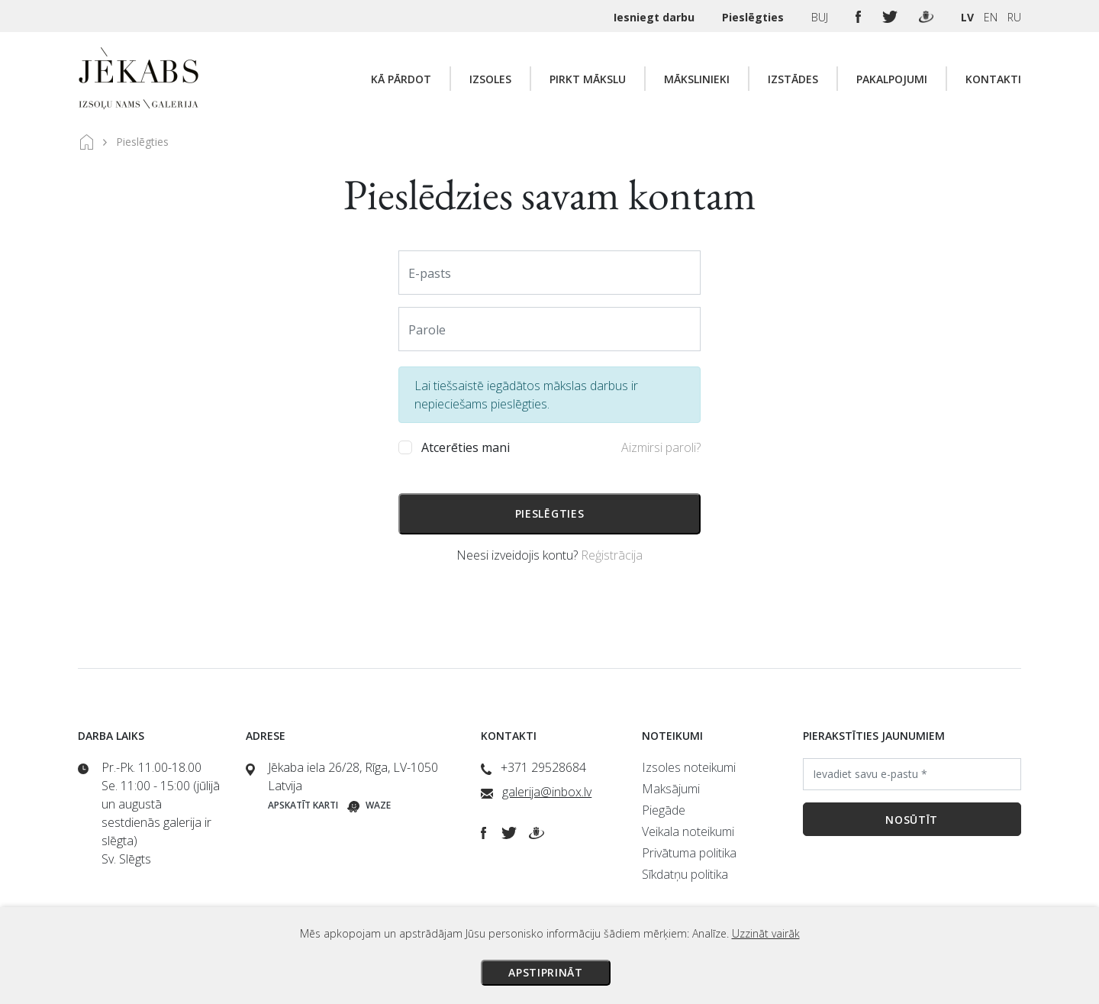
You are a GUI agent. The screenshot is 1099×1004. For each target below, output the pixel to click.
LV (967, 17)
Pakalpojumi (891, 79)
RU (1014, 17)
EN (990, 17)
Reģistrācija (612, 555)
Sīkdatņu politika (685, 874)
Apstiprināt (545, 972)
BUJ (821, 17)
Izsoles (490, 79)
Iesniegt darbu (656, 17)
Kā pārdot (401, 79)
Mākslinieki (697, 79)
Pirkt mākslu (588, 79)
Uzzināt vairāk (766, 933)
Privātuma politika (689, 852)
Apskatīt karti (303, 805)
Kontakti (993, 79)
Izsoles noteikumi (689, 767)
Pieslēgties (754, 17)
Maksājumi (671, 788)
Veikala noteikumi (688, 831)
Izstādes (793, 79)
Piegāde (663, 810)
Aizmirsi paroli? (661, 447)
